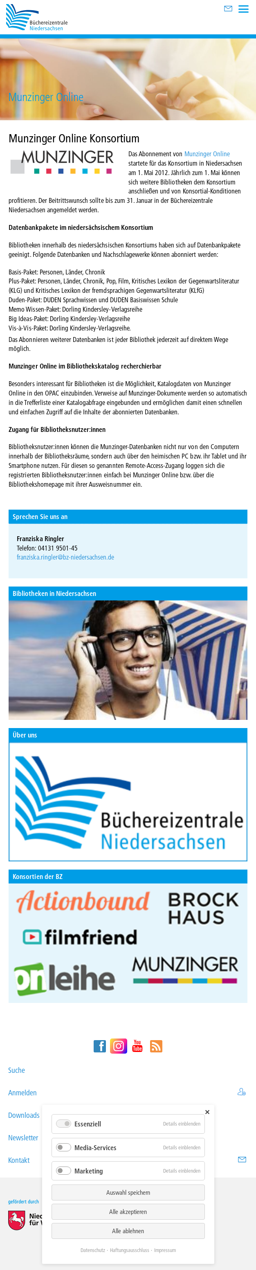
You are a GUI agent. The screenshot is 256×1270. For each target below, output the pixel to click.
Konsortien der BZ (38, 876)
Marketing (88, 1171)
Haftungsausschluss (129, 1250)
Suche (128, 1070)
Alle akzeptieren (128, 1211)
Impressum (165, 1250)
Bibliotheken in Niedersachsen (54, 593)
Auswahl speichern (128, 1192)
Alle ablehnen (128, 1231)
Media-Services (95, 1147)
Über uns (25, 735)
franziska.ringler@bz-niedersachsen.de (65, 557)
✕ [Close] (207, 1112)
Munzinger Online (207, 153)
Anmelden (128, 1092)
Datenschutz (93, 1250)
